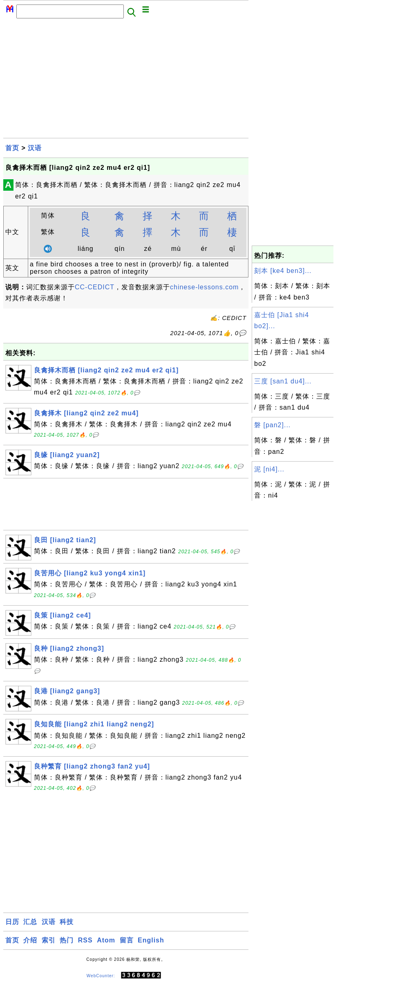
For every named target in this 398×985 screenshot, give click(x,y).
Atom (106, 940)
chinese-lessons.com (204, 287)
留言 (127, 940)
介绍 (30, 940)
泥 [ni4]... (269, 469)
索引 (49, 940)
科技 (67, 921)
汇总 (30, 921)
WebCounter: (101, 975)
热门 (67, 940)
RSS (85, 940)
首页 (12, 147)
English (151, 940)
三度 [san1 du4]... (283, 381)
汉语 (35, 147)
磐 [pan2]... (272, 424)
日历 (12, 921)
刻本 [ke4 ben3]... (283, 270)
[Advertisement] (125, 80)
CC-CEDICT (94, 287)
